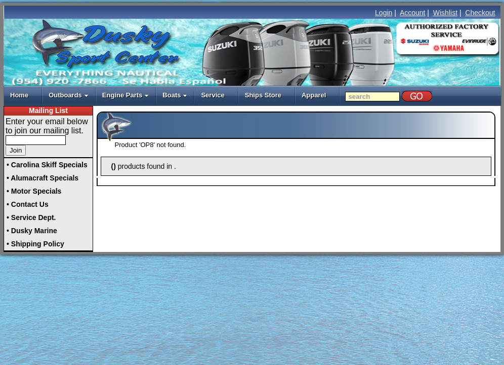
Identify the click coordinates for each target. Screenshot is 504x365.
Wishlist (445, 13)
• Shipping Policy (35, 244)
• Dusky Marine (32, 231)
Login (383, 13)
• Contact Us (28, 204)
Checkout (480, 13)
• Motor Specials (34, 191)
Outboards (69, 95)
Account (413, 13)
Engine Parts (125, 95)
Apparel (314, 95)
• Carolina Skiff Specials (47, 165)
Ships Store (263, 95)
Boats (174, 95)
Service (212, 95)
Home (19, 95)
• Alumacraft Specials (42, 178)
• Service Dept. (31, 217)
